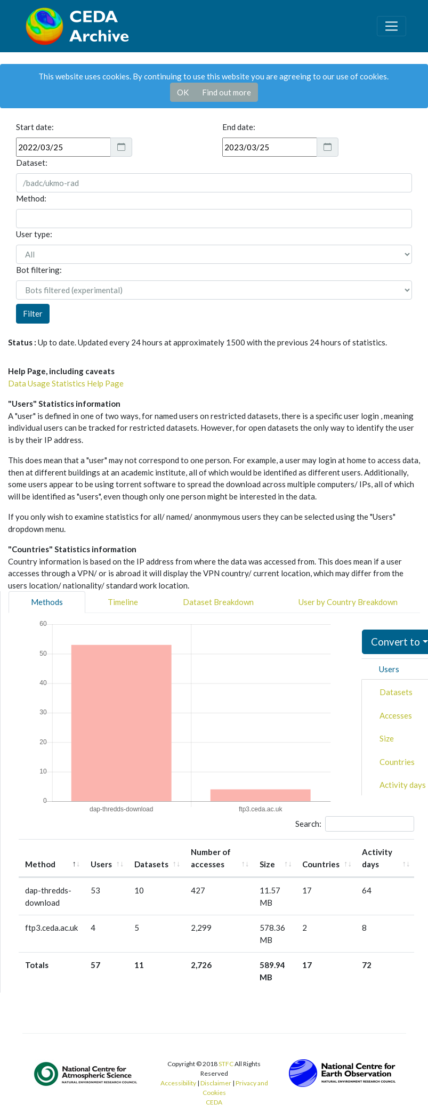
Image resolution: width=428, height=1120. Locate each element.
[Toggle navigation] (391, 26)
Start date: (35, 127)
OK (183, 92)
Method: (31, 198)
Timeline (123, 602)
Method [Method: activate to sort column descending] (40, 864)
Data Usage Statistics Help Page (66, 383)
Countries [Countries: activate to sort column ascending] (321, 864)
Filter (33, 313)
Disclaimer (215, 1083)
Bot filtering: (39, 270)
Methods (47, 602)
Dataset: (31, 162)
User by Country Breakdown (348, 602)
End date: (238, 127)
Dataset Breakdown (218, 602)
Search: (354, 824)
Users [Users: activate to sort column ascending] (101, 864)
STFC (226, 1064)
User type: (34, 234)
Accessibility (178, 1083)
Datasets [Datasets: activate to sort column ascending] (151, 864)
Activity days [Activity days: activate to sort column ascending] (377, 858)
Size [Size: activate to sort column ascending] (267, 864)
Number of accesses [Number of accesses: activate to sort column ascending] (211, 858)
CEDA (214, 1102)
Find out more (226, 92)
